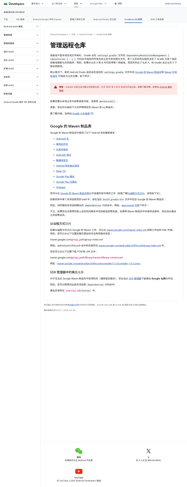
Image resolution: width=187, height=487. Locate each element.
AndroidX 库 (62, 138)
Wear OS (61, 171)
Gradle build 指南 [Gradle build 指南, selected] (133, 19)
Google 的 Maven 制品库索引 (76, 193)
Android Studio (173, 3)
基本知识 (35, 3)
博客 (120, 3)
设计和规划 (57, 3)
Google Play (96, 3)
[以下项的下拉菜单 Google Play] (107, 3)
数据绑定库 (62, 160)
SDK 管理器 (135, 278)
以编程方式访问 (136, 193)
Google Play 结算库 (66, 182)
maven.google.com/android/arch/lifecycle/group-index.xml (130, 245)
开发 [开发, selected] (76, 3)
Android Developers (59, 34)
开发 (73, 34)
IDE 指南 (20, 19)
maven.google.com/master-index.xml (126, 230)
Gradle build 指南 (104, 34)
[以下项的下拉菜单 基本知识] (44, 3)
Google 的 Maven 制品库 (148, 72)
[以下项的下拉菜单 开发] (82, 3)
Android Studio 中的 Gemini (47, 19)
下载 (6, 19)
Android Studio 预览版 (104, 19)
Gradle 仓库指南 (81, 113)
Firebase (60, 187)
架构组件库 (62, 144)
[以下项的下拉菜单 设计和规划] (66, 3)
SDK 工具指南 (157, 19)
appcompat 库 (129, 205)
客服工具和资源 (77, 19)
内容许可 (73, 305)
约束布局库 (62, 149)
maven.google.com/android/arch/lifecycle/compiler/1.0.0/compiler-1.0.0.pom (98, 263)
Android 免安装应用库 (67, 165)
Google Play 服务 (65, 176)
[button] (18, 26)
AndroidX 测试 (63, 155)
